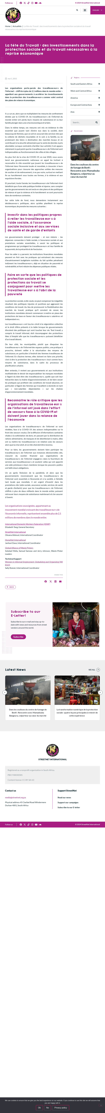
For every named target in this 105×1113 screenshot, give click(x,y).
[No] (101, 1105)
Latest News (15, 669)
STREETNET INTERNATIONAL (52, 759)
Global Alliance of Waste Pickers (19, 548)
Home (7, 26)
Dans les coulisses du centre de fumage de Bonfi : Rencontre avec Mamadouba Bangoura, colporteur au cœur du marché (85, 170)
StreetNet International (15, 532)
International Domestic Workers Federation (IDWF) (27, 524)
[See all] (98, 670)
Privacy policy (60, 1108)
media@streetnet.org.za (15, 797)
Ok (39, 1108)
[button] (77, 10)
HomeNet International (15, 540)
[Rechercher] (96, 122)
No (47, 1108)
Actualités (17, 26)
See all (92, 670)
